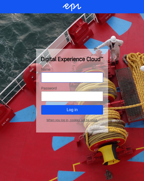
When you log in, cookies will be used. (72, 120)
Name (46, 69)
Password (49, 88)
